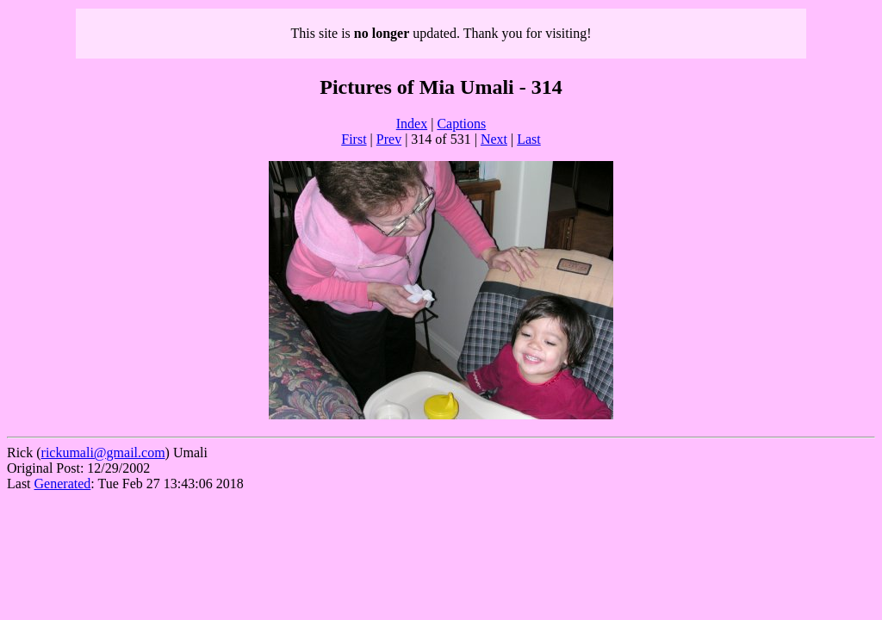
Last (529, 139)
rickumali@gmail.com (103, 452)
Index (411, 123)
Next (494, 139)
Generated (62, 483)
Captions (461, 123)
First (353, 139)
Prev (388, 139)
